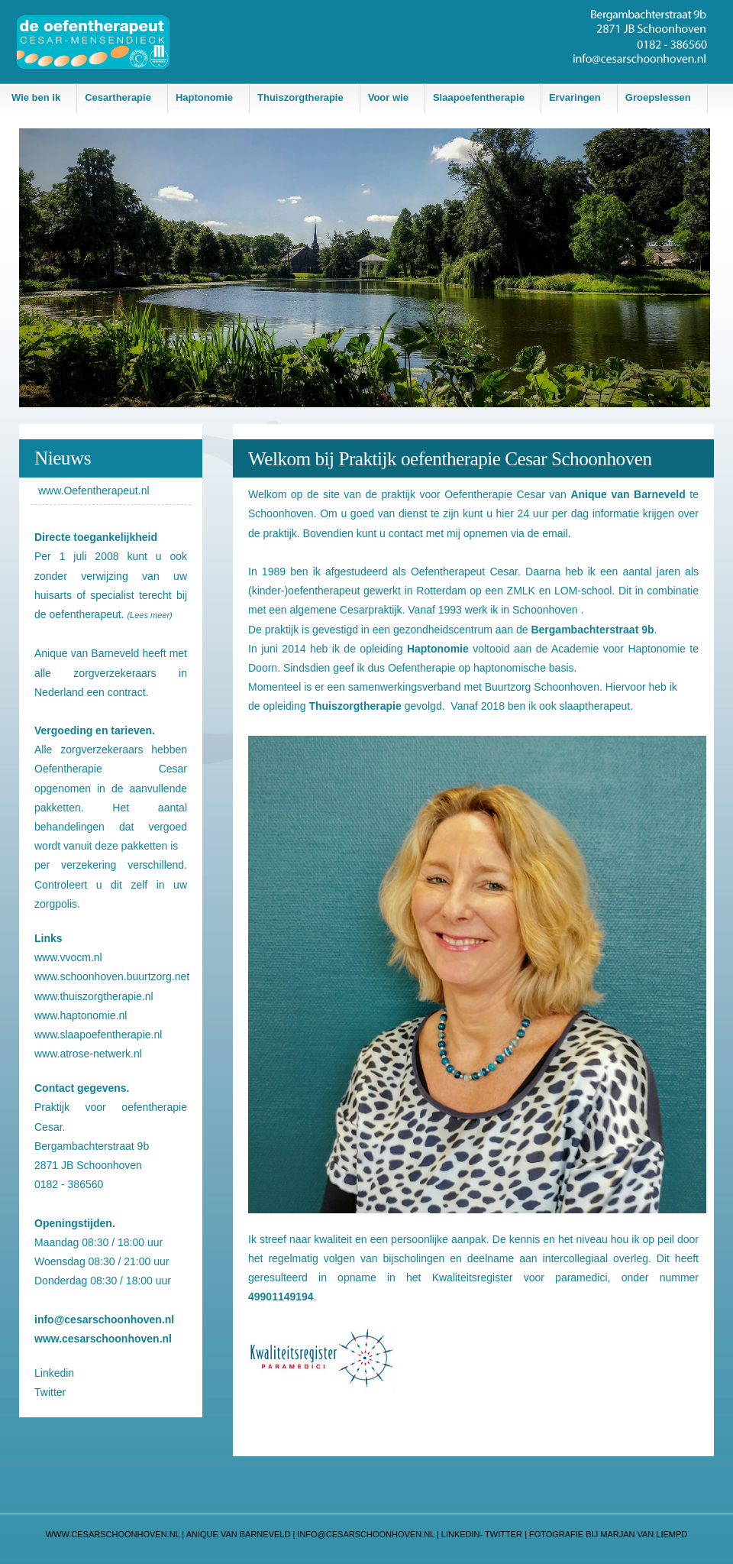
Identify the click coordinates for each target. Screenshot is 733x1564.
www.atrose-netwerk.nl (88, 1054)
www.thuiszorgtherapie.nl (93, 996)
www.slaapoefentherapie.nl (98, 1034)
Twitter (50, 1392)
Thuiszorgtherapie (300, 97)
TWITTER (503, 1534)
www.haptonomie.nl (80, 1015)
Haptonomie (204, 97)
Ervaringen (575, 97)
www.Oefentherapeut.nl (94, 490)
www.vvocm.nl (68, 957)
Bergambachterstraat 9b (91, 1146)
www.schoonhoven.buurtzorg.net (111, 976)
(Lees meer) (149, 615)
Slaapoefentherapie (479, 97)
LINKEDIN (459, 1534)
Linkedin (54, 1373)
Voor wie (388, 97)
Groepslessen (658, 97)
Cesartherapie (118, 97)
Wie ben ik (35, 97)
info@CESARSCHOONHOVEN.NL (367, 1534)
